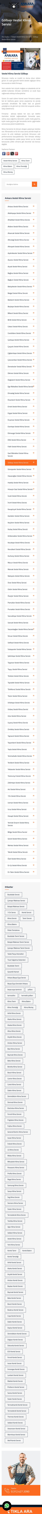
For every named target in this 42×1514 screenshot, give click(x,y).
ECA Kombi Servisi (14, 1351)
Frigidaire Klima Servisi (15, 1120)
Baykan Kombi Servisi (15, 1286)
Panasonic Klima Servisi (16, 1167)
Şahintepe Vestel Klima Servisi (19, 656)
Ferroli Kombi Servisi (15, 1357)
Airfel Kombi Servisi (14, 1262)
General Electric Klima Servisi (18, 1132)
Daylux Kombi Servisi (15, 1328)
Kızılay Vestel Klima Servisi (18, 529)
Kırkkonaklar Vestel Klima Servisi (20, 536)
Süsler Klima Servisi (14, 1209)
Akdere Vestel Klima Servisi (18, 226)
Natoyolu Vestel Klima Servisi (19, 576)
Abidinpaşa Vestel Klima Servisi (19, 213)
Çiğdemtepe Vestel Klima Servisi (20, 353)
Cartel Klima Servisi (14, 1084)
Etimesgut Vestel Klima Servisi (19, 433)
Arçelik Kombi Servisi (15, 1274)
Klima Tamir (25, 160)
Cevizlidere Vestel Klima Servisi (19, 333)
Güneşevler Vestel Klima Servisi (19, 469)
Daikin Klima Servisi (14, 1090)
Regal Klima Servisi (14, 1179)
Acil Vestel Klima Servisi (16, 789)
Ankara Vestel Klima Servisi (21, 36)
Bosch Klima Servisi (14, 1072)
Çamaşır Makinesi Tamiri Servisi (19, 948)
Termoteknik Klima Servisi (17, 1215)
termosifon (11, 995)
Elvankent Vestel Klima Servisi (19, 400)
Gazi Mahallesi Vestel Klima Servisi (18, 454)
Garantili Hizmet (13, 971)
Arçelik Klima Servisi (15, 1037)
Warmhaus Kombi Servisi (16, 1434)
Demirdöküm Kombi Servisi (17, 1333)
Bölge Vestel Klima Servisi (17, 832)
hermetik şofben (27, 995)
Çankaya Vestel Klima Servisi (18, 339)
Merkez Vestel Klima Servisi (18, 845)
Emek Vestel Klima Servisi (17, 406)
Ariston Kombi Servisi (15, 1280)
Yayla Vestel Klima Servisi (17, 749)
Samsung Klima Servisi (16, 1185)
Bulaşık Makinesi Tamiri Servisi (18, 942)
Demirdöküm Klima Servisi (17, 1096)
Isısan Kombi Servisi (15, 1363)
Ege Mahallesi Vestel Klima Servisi (20, 386)
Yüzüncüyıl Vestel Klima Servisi (19, 776)
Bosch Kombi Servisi (15, 1304)
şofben (30, 989)
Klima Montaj (8, 172)
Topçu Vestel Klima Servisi (17, 669)
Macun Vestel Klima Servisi (18, 562)
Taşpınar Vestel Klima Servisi (18, 662)
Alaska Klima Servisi (15, 1025)
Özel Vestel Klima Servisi (17, 858)
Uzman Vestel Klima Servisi (18, 802)
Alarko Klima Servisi (14, 1019)
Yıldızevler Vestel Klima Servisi (19, 769)
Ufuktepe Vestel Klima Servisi (19, 702)
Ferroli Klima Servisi (14, 1114)
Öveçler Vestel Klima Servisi (18, 596)
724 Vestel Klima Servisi (17, 796)
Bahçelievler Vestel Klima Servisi (20, 286)
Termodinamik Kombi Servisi (17, 1405)
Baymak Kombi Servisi (15, 1292)
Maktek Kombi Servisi (15, 1381)
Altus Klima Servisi (14, 1031)
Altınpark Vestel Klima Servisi (19, 246)
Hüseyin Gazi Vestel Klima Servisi (20, 489)
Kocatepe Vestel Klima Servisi (19, 542)
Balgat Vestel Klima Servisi (18, 293)
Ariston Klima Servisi (15, 1043)
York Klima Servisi (14, 1244)
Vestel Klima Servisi (10, 160)
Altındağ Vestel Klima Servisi (18, 239)
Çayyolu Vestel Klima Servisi (18, 346)
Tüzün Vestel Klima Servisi (17, 696)
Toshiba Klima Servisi (15, 1221)
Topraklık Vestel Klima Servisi (18, 682)
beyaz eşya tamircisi (15, 989)
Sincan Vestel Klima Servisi (18, 636)
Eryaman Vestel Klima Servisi (18, 420)
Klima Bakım (7, 166)
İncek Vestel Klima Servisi (17, 496)
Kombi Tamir (12, 1250)
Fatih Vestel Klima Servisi (17, 446)
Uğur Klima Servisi (14, 1227)
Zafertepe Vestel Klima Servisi (19, 782)
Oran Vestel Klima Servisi (17, 582)
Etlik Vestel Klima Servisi (17, 440)
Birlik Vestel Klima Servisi (17, 319)
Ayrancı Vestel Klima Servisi (18, 259)
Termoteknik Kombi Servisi (17, 1411)
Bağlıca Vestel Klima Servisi (18, 273)
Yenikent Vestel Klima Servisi (18, 762)
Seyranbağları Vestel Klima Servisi (20, 629)
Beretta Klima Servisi (15, 1066)
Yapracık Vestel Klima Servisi (18, 736)
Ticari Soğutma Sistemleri (17, 960)
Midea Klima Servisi (14, 1155)
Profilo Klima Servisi (15, 1173)
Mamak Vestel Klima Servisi (18, 569)
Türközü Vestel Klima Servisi (18, 676)
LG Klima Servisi (13, 1149)
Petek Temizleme (14, 930)
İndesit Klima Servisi (15, 1144)
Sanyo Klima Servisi (14, 1191)
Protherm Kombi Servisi (16, 1387)
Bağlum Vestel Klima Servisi (18, 279)
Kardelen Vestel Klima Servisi (18, 516)
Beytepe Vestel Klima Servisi (18, 306)
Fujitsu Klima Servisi (15, 1126)
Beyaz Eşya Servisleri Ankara (18, 983)
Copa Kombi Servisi (14, 1316)
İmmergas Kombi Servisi (16, 1369)
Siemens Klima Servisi (15, 1203)
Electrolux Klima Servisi (16, 1108)
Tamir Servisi (27, 918)
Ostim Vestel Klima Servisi (17, 589)
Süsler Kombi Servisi (15, 1399)
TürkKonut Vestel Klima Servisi (19, 689)
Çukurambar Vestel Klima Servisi (20, 359)
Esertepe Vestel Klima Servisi (19, 426)
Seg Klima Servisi (13, 1197)
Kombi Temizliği (13, 1256)
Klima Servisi (12, 918)
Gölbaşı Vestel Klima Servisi (18, 462)
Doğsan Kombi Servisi (15, 1339)
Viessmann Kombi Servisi (16, 1428)
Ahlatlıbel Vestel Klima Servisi (19, 219)
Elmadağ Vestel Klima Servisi (18, 393)
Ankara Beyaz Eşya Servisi (17, 977)
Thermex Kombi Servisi (16, 1416)
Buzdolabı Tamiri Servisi (16, 936)
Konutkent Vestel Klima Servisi (19, 549)
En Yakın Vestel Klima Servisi (18, 872)
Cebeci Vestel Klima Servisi (18, 326)
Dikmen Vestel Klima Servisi (18, 373)
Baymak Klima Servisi (15, 1055)
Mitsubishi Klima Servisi (16, 1161)
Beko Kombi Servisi (14, 1298)
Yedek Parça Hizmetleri (16, 954)
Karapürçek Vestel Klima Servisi (19, 509)
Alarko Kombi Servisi (15, 1268)
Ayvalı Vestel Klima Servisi (17, 266)
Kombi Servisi (26, 912)
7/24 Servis (12, 912)
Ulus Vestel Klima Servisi (17, 716)
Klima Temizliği (21, 166)
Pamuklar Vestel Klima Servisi (19, 602)
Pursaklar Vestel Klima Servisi (19, 609)
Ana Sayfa (5, 36)
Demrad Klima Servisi (15, 1102)
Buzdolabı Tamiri (13, 966)
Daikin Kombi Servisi (15, 1322)
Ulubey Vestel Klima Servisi (18, 709)
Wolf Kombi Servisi (14, 1440)
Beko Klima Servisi (14, 1060)
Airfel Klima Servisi (14, 1013)
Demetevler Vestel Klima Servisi (20, 366)
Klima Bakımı (12, 924)
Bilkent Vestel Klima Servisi (18, 313)
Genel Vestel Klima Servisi (17, 838)
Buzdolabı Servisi (13, 894)
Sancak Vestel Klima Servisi (18, 622)
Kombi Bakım (27, 1250)
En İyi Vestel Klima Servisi (17, 865)
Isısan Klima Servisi (14, 1138)
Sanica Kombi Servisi (15, 1393)
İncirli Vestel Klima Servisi (17, 502)
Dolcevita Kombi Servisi (16, 1345)
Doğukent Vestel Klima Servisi (19, 379)
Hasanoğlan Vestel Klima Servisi (20, 476)
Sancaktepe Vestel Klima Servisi (20, 616)
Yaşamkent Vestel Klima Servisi (19, 742)
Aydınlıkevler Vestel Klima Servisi (20, 253)
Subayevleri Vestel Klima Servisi (19, 649)
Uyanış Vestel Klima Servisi (18, 722)
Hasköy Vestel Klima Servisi (18, 482)
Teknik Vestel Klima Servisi (18, 852)
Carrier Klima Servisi (15, 1078)
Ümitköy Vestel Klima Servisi (18, 729)
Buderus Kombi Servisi (15, 1310)
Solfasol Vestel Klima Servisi (18, 642)
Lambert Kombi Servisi (15, 1375)
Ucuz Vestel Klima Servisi (17, 809)
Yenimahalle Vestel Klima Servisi (20, 756)
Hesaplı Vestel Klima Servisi (18, 816)
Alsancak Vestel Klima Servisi (18, 233)
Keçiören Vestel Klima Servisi (18, 522)
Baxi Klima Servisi (14, 1049)
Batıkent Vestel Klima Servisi (18, 299)
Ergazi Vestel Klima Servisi (17, 413)
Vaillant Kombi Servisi (15, 1422)
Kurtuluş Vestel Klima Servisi (18, 556)
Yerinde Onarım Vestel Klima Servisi (18, 824)
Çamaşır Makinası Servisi (16, 900)
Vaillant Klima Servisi (15, 1233)
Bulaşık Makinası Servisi (16, 906)
